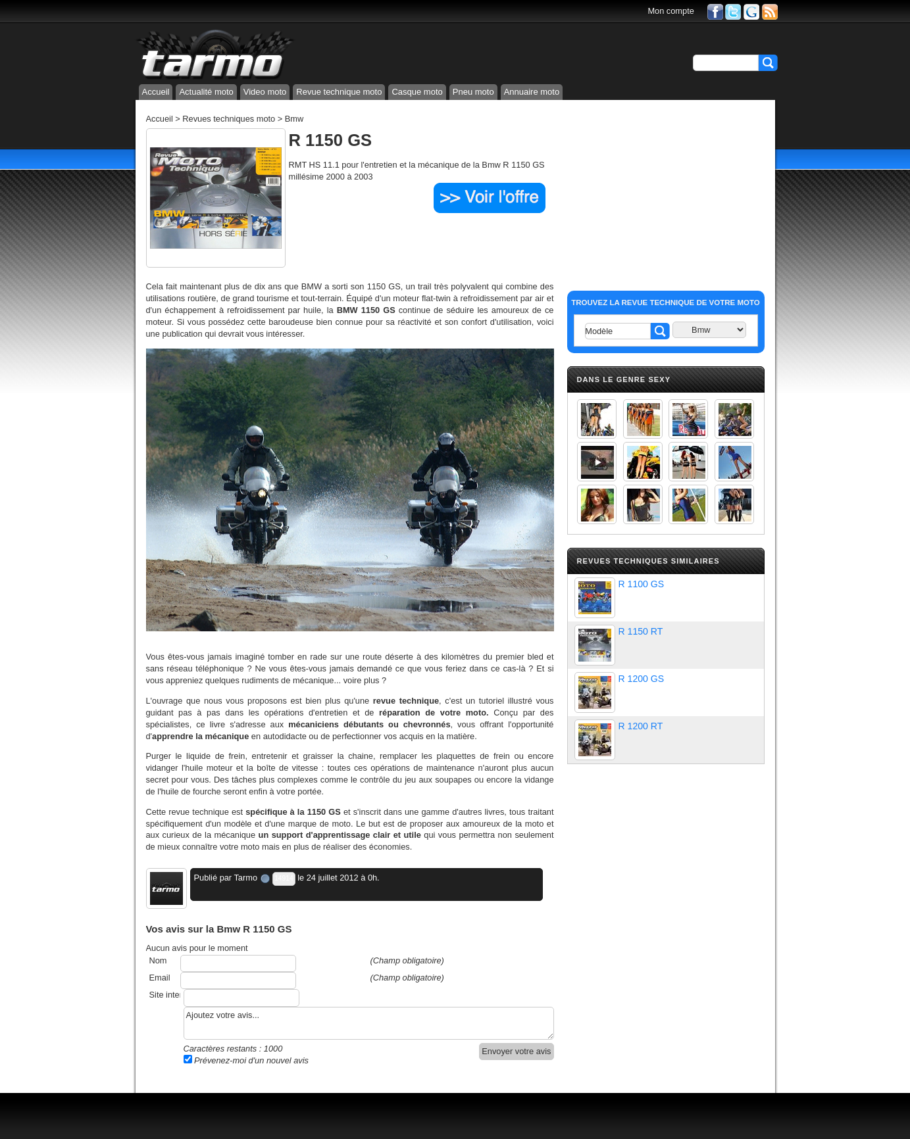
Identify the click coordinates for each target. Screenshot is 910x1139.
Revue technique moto (339, 92)
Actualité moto (206, 92)
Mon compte (670, 11)
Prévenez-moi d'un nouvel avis (246, 1060)
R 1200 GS (642, 678)
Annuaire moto (532, 92)
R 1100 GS (642, 584)
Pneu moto (473, 92)
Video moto (265, 92)
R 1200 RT (641, 726)
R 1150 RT (641, 631)
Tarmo (245, 878)
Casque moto (417, 92)
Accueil (156, 92)
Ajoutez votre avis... (369, 1023)
